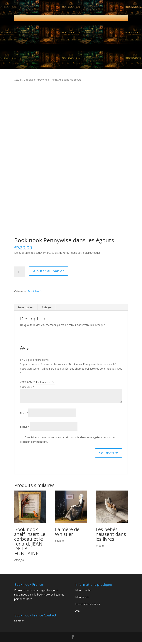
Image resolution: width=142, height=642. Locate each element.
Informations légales (87, 604)
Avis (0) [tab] (47, 307)
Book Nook (30, 79)
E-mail (25, 426)
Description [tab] (25, 307)
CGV (77, 611)
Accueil (18, 79)
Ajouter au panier (48, 271)
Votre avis (27, 386)
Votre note (27, 382)
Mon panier (82, 597)
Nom (24, 413)
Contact (19, 621)
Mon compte (83, 590)
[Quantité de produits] (19, 271)
